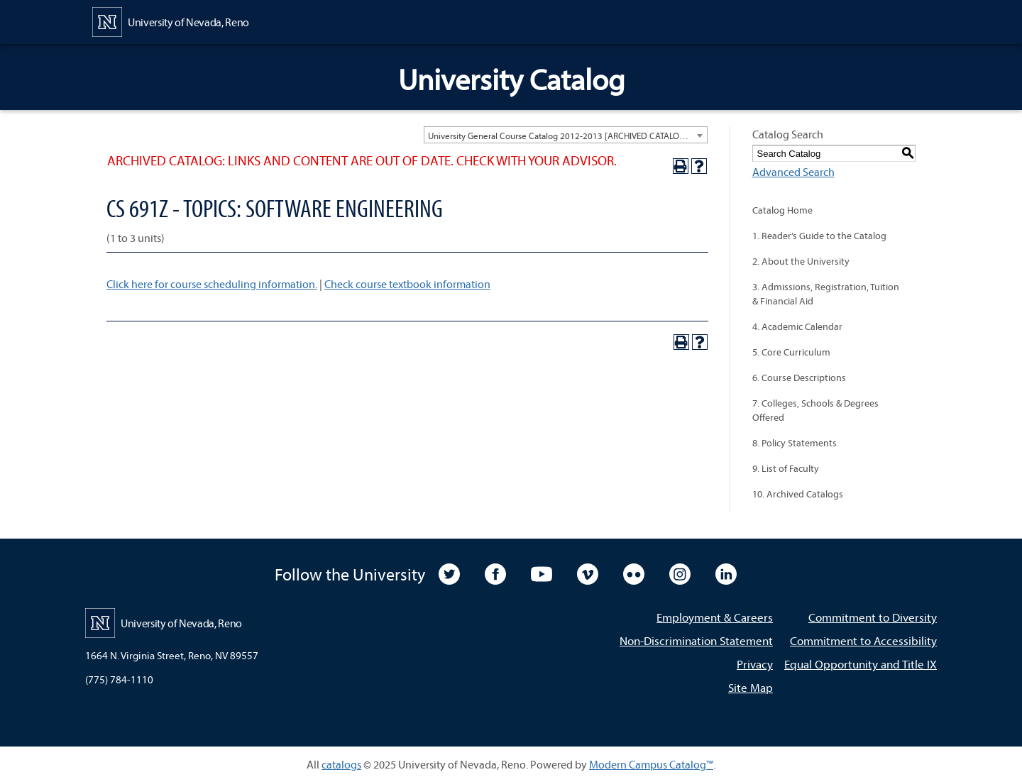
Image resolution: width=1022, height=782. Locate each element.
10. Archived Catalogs (797, 494)
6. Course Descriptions (799, 377)
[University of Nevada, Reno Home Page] (170, 20)
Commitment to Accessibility (863, 640)
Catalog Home (782, 210)
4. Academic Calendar (797, 326)
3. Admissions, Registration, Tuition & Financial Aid (825, 293)
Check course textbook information (407, 284)
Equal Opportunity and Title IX (860, 663)
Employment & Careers (714, 617)
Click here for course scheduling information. (211, 284)
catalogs (341, 764)
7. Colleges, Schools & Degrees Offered (815, 410)
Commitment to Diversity (872, 617)
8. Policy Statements (794, 442)
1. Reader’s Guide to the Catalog (819, 235)
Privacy (755, 663)
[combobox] (566, 134)
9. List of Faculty (785, 468)
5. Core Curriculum (791, 352)
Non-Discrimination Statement (696, 640)
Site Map (750, 687)
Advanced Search (793, 172)
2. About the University (801, 261)
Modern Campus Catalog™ (651, 764)
